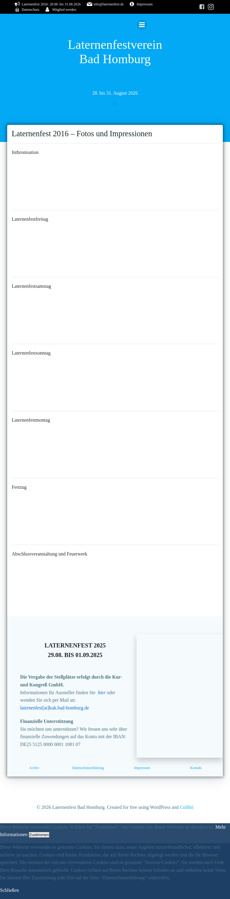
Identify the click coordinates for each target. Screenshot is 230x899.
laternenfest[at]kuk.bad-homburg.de (54, 707)
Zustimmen (39, 835)
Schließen (9, 890)
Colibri (186, 807)
